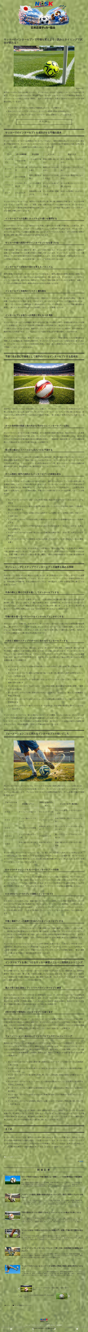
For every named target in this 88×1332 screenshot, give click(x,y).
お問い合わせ (51, 1326)
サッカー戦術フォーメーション (13, 1157)
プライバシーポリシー (38, 1326)
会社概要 (59, 1326)
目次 (42, 121)
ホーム (28, 1326)
